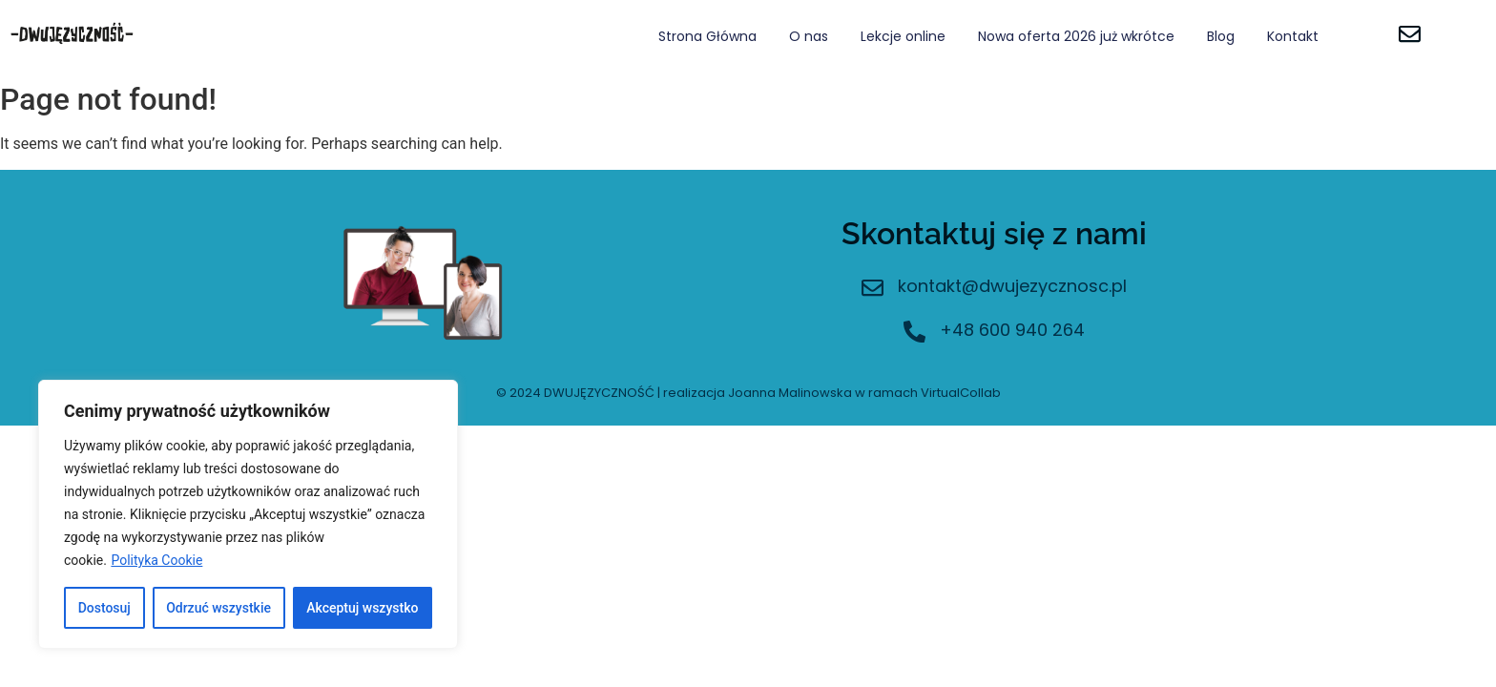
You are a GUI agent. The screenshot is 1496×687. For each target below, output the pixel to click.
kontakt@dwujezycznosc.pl (1012, 286)
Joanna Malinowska (790, 393)
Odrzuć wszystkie (218, 607)
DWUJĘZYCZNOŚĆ (599, 393)
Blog (1221, 36)
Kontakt (1293, 36)
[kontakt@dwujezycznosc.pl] (872, 289)
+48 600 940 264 (1012, 330)
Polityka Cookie (156, 560)
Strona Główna (707, 36)
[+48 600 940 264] (914, 333)
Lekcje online (903, 36)
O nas (808, 36)
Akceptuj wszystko (362, 607)
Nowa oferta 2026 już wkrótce (1076, 36)
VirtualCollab (961, 393)
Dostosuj (104, 607)
